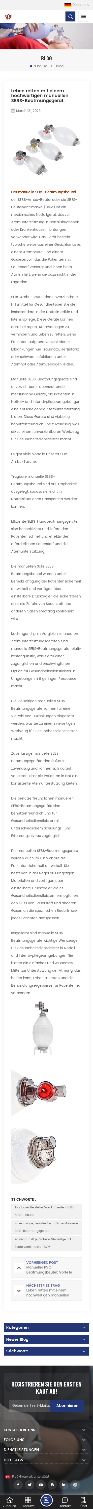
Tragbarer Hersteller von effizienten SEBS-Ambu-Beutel (45, 1211)
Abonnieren (67, 1406)
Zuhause (38, 66)
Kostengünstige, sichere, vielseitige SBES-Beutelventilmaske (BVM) (45, 1243)
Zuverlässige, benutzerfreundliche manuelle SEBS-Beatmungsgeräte (46, 1227)
